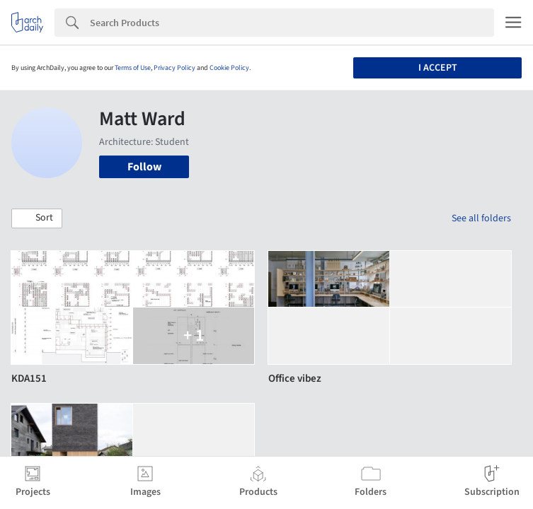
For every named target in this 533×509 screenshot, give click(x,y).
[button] (36, 218)
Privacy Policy (174, 68)
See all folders (481, 218)
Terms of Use (133, 68)
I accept (437, 68)
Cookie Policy (229, 68)
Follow (144, 167)
